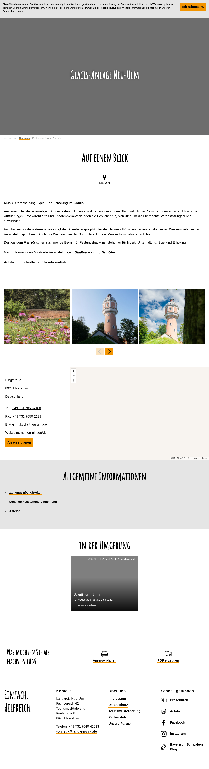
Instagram (178, 733)
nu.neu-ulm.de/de (33, 432)
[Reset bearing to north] (73, 380)
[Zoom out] (73, 375)
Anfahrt (176, 711)
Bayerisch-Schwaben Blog (186, 746)
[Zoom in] (73, 371)
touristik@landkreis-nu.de (76, 731)
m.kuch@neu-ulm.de (31, 424)
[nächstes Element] (109, 351)
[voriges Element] (100, 351)
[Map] (139, 413)
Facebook (177, 722)
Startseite (24, 138)
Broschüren (179, 700)
